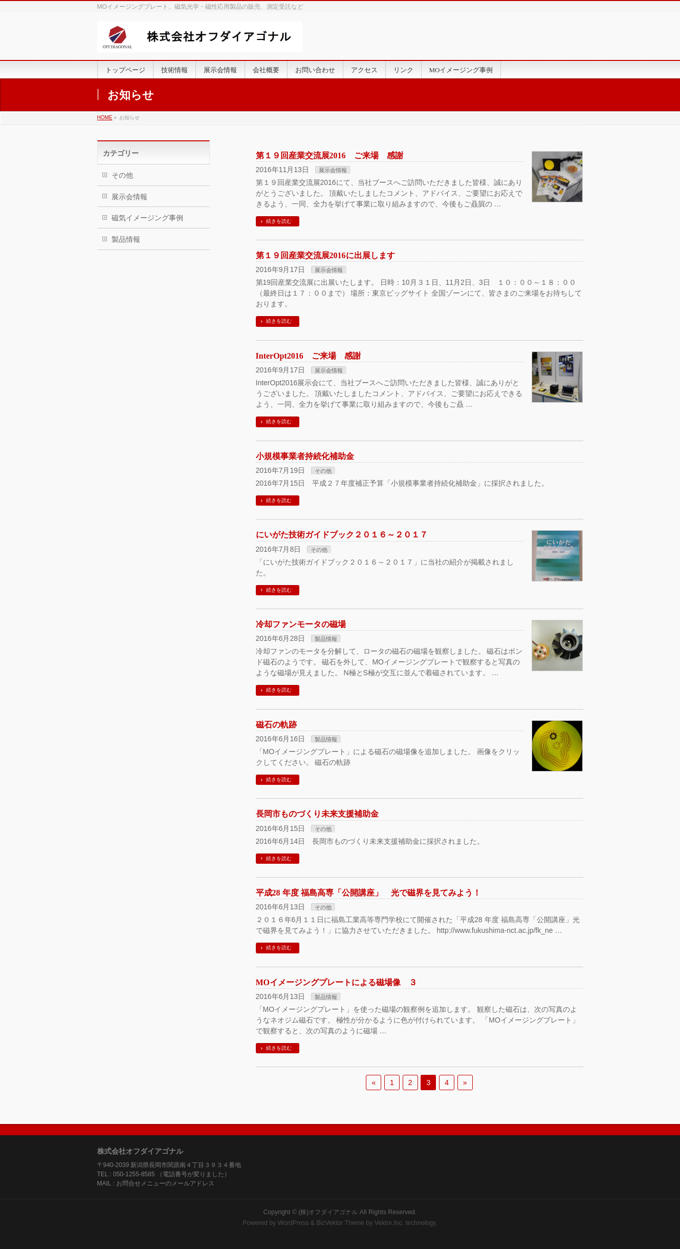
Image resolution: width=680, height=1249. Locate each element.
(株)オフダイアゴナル (328, 1212)
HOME (105, 117)
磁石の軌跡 (276, 724)
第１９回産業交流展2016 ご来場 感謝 (329, 155)
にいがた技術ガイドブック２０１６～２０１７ (342, 534)
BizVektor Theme (340, 1222)
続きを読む (279, 221)
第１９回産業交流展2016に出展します (325, 255)
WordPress (293, 1222)
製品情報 (326, 639)
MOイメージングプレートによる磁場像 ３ (337, 982)
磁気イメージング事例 (147, 218)
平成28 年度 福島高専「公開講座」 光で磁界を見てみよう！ (368, 892)
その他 (323, 471)
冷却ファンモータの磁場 (301, 624)
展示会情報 (333, 170)
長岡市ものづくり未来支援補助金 (317, 813)
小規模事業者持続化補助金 (305, 456)
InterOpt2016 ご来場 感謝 (308, 355)
